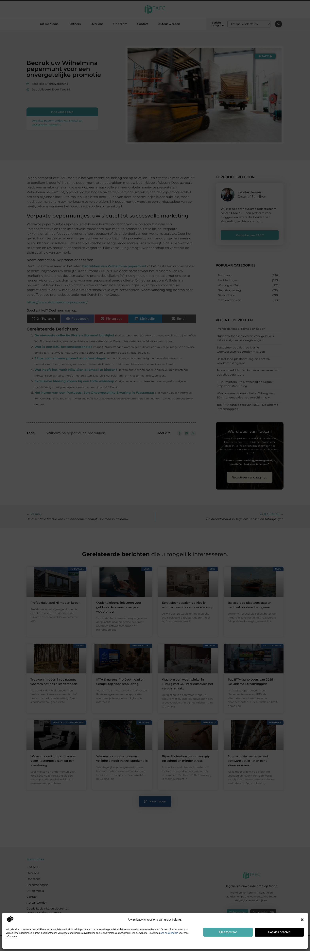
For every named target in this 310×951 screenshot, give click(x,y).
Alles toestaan (227, 932)
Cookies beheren (279, 932)
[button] (302, 920)
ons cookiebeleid (169, 933)
